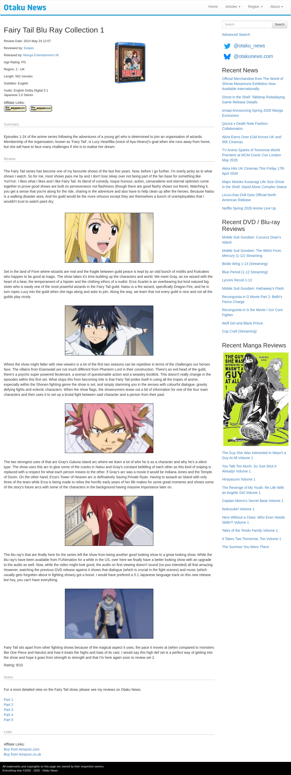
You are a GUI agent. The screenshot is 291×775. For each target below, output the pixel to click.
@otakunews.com (253, 56)
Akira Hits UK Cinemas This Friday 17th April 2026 (253, 170)
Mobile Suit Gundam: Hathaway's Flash (253, 288)
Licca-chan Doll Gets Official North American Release (249, 197)
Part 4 (8, 715)
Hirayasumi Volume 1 (238, 479)
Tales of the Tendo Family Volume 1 (250, 530)
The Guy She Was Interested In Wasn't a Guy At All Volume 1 (254, 455)
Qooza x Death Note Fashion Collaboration (245, 126)
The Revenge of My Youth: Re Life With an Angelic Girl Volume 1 (253, 490)
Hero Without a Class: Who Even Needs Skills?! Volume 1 (253, 519)
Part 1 (8, 700)
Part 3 (8, 710)
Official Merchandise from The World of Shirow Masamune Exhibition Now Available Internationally (252, 84)
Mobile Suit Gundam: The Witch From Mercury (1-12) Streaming (251, 253)
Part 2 (8, 705)
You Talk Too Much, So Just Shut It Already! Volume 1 (249, 468)
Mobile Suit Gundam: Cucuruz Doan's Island (251, 239)
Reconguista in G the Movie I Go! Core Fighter (252, 312)
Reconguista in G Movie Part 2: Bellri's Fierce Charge (252, 299)
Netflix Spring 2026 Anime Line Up (249, 208)
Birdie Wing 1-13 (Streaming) (245, 264)
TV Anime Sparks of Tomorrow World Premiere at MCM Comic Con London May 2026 (251, 155)
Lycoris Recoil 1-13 (237, 280)
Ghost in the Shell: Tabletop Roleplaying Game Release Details (253, 99)
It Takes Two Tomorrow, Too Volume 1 (251, 539)
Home (213, 7)
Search (279, 24)
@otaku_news (249, 45)
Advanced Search (236, 35)
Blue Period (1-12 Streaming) (245, 272)
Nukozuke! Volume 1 (238, 509)
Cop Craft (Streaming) (239, 331)
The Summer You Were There (245, 547)
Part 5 (8, 720)
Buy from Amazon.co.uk (22, 754)
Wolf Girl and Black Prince (242, 323)
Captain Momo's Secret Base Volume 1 (252, 501)
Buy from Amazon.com (21, 749)
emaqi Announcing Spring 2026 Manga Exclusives (252, 112)
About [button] (277, 7)
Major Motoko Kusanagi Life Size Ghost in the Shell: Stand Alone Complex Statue (254, 184)
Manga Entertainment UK (41, 55)
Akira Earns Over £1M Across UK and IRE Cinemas (251, 139)
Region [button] (255, 7)
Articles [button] (232, 7)
